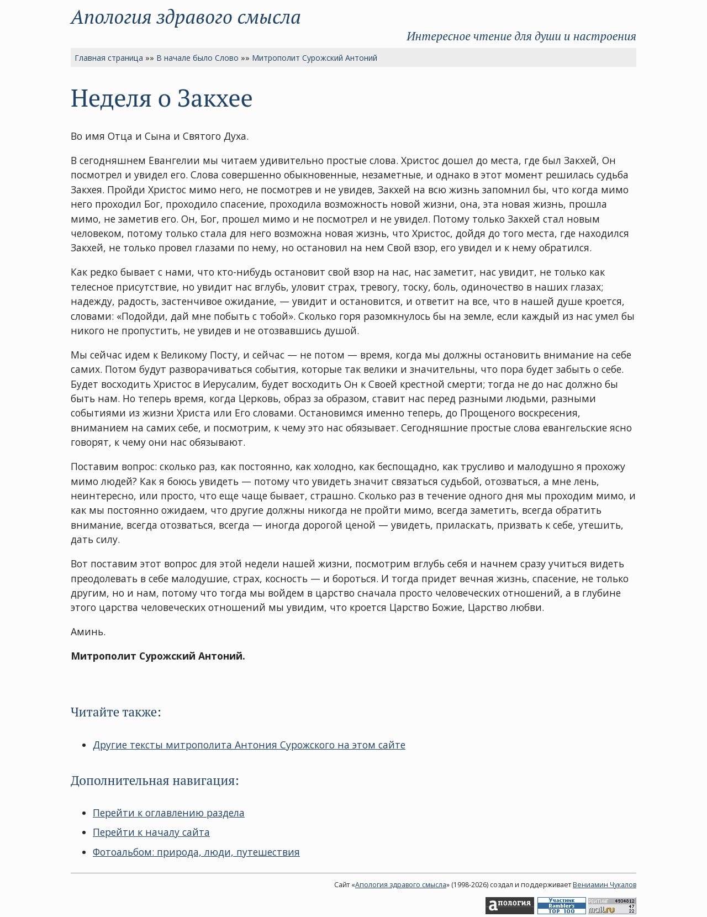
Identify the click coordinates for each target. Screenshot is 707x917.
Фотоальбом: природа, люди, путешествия (196, 851)
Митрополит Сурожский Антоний (314, 57)
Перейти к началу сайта (151, 832)
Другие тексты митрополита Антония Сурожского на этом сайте (249, 744)
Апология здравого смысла (186, 16)
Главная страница (109, 57)
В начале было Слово (197, 57)
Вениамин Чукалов (604, 884)
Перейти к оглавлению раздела (169, 812)
